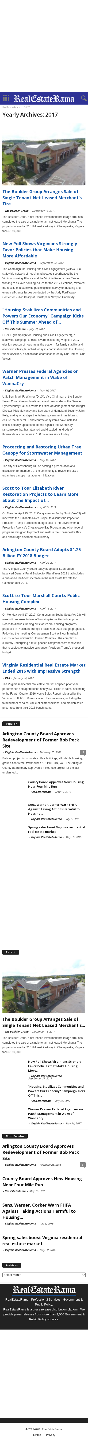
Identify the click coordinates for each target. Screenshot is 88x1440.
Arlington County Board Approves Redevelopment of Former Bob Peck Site (40, 740)
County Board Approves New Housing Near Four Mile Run (56, 784)
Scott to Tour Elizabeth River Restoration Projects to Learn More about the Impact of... (40, 494)
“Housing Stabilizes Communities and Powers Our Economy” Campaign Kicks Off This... (56, 1091)
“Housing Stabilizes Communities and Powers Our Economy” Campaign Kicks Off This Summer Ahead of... (43, 316)
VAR (7, 678)
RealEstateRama (15, 329)
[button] (81, 98)
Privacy (50, 1434)
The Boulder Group (16, 210)
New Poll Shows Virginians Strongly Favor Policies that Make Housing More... (54, 1066)
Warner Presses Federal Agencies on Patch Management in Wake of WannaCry (40, 377)
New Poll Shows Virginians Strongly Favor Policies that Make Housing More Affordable (39, 250)
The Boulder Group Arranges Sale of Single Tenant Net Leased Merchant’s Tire (42, 198)
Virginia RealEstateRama (20, 262)
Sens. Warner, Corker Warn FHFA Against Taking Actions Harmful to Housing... (54, 809)
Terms (37, 1434)
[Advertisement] (44, 46)
